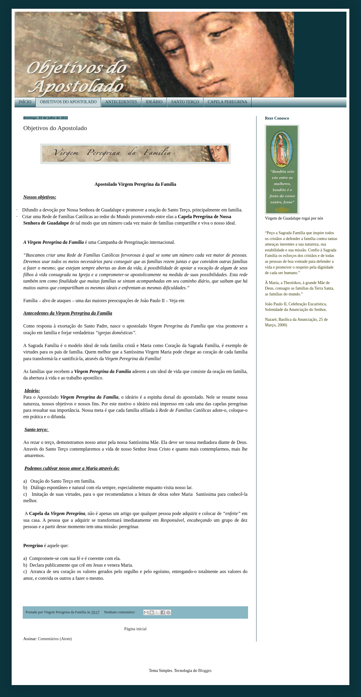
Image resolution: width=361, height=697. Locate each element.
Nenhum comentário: (120, 612)
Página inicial (135, 629)
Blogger (204, 670)
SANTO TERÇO (185, 102)
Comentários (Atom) (55, 639)
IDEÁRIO (154, 102)
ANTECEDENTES (121, 102)
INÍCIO (25, 102)
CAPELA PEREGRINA (227, 102)
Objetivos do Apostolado (55, 128)
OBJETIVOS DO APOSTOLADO (68, 102)
